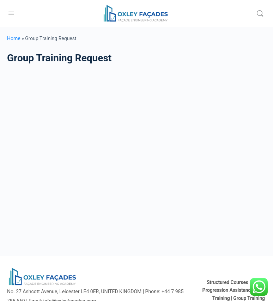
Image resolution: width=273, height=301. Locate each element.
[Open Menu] (11, 12)
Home (13, 38)
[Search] (260, 13)
